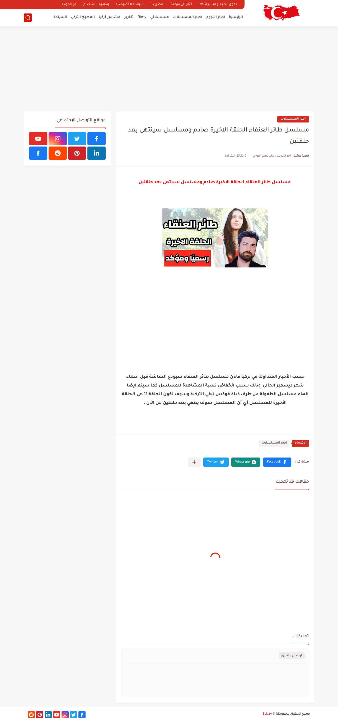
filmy (142, 17)
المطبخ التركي (83, 17)
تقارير (129, 17)
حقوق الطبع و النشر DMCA (218, 4)
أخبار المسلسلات (187, 17)
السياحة (60, 17)
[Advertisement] (169, 69)
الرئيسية (236, 17)
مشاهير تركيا (109, 17)
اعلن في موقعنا (181, 4)
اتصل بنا (157, 4)
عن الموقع (69, 4)
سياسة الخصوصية (130, 4)
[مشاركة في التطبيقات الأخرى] (194, 462)
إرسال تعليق (291, 656)
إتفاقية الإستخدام (96, 4)
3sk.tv (267, 714)
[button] (277, 462)
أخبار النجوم (215, 17)
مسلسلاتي (159, 17)
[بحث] (28, 17)
